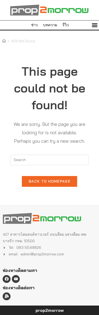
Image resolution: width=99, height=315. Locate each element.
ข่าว (34, 25)
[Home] (4, 41)
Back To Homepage (49, 181)
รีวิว (65, 25)
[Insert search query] (49, 160)
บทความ (50, 25)
